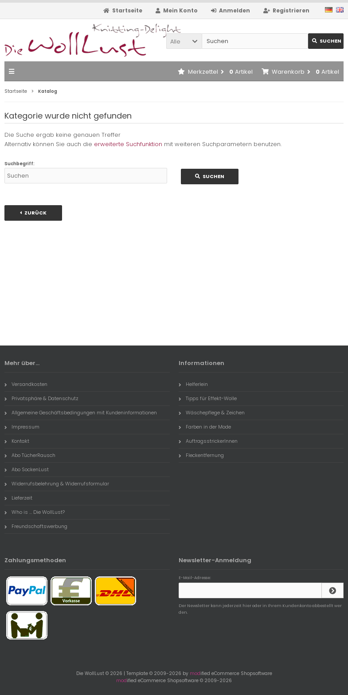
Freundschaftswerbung (35, 526)
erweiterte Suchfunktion (128, 144)
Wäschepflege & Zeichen (212, 412)
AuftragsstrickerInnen (208, 441)
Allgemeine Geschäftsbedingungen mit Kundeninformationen (80, 412)
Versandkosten (25, 384)
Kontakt (16, 441)
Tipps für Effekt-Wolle (208, 398)
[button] (184, 41)
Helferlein (193, 384)
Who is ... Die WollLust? (34, 512)
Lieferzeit (18, 497)
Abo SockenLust (26, 469)
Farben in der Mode (205, 426)
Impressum (21, 426)
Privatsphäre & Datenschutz (41, 398)
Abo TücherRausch (29, 455)
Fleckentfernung (201, 455)
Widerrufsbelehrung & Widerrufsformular (56, 483)
